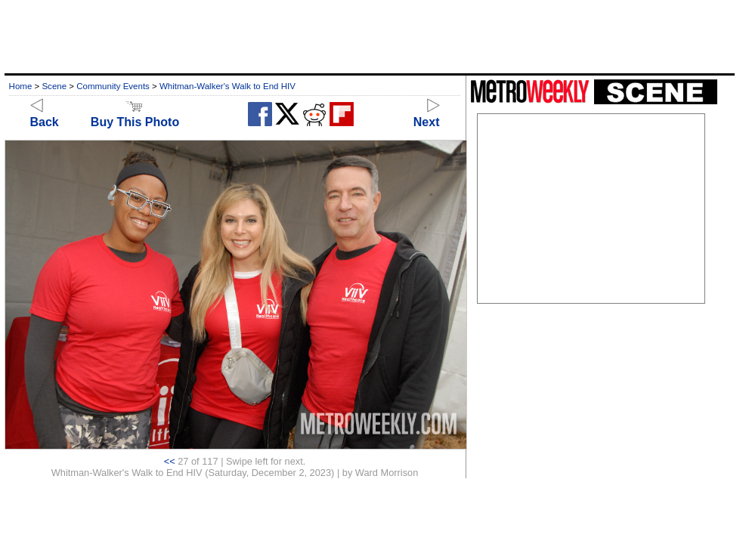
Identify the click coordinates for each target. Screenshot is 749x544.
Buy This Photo (135, 115)
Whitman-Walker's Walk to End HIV (227, 86)
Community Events (113, 86)
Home (20, 86)
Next (426, 115)
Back (44, 115)
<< (169, 461)
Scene (54, 86)
